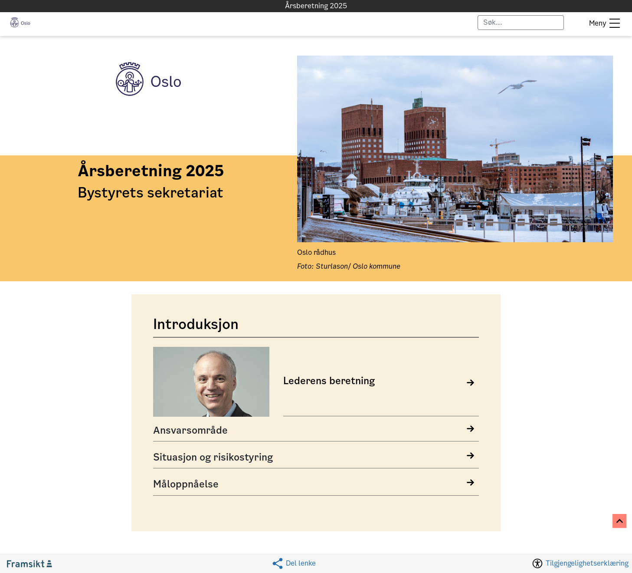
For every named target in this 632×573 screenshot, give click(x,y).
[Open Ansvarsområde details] (316, 430)
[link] (316, 383)
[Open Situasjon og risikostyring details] (316, 457)
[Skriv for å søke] (521, 22)
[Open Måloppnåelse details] (316, 484)
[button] (20, 22)
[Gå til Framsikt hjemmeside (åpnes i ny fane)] (33, 563)
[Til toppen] (620, 522)
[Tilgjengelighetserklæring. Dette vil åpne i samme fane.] (580, 563)
